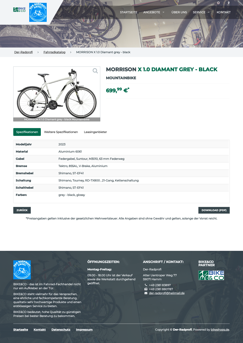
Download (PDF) (214, 210)
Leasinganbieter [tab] (95, 132)
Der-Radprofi (23, 52)
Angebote (151, 12)
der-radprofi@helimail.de (167, 293)
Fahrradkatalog (54, 52)
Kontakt (224, 12)
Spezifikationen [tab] (27, 132)
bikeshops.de (220, 329)
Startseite (128, 12)
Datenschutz (60, 329)
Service (199, 12)
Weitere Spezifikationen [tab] (61, 132)
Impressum (84, 329)
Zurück (22, 210)
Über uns (179, 12)
